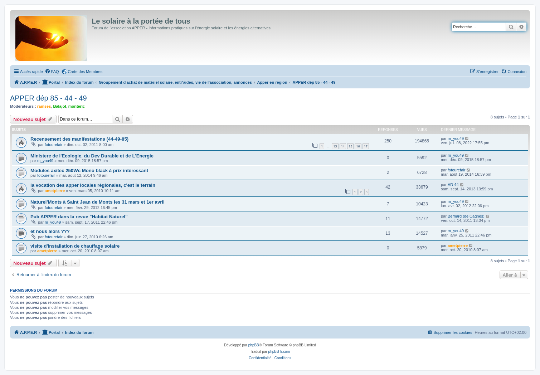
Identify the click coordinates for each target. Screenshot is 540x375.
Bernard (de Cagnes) (466, 216)
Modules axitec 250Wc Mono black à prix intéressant (89, 170)
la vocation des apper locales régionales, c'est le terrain (92, 185)
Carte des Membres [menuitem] (85, 71)
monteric (76, 106)
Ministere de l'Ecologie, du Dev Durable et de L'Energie (92, 156)
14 (343, 146)
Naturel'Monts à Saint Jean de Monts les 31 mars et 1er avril (97, 202)
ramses (44, 106)
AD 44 (453, 184)
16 (358, 146)
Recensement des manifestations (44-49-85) (79, 139)
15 (350, 146)
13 (335, 146)
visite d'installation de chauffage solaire (75, 246)
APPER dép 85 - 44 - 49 (48, 98)
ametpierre (55, 191)
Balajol (59, 106)
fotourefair (54, 144)
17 (366, 146)
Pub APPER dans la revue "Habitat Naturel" (78, 216)
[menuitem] (52, 71)
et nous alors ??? (50, 231)
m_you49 (456, 138)
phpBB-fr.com (279, 352)
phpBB (253, 345)
